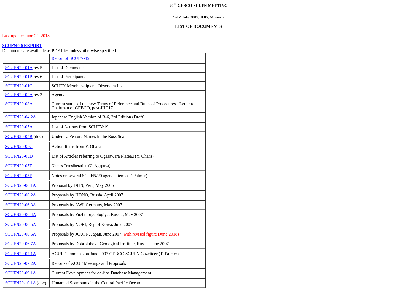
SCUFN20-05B (19, 136)
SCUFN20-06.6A (20, 234)
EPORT (34, 45)
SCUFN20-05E (18, 165)
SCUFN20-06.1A (20, 185)
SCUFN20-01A (19, 67)
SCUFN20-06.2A (20, 195)
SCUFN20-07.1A (20, 253)
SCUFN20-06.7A (20, 243)
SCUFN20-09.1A (20, 273)
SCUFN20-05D (19, 156)
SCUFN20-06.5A (20, 224)
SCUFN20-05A (19, 127)
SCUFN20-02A (19, 94)
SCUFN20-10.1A (20, 283)
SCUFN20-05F (18, 175)
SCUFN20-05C (19, 146)
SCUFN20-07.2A (20, 263)
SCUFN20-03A (19, 103)
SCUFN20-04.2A (20, 117)
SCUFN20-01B (19, 76)
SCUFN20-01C (19, 85)
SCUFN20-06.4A (20, 214)
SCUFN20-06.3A (20, 205)
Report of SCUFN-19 (71, 58)
